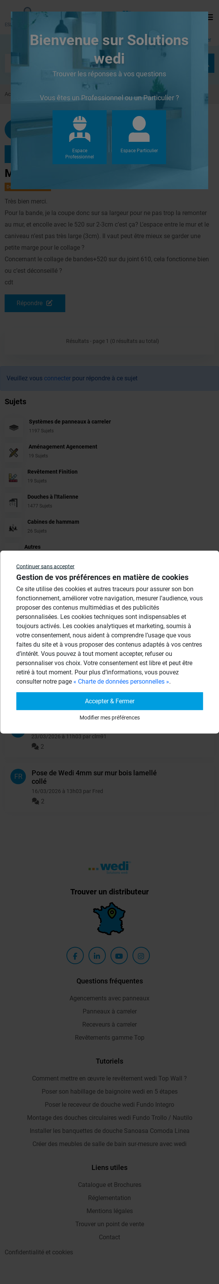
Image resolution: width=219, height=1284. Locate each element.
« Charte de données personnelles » (121, 681)
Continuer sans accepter (45, 566)
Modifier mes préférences (110, 717)
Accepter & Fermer (109, 701)
